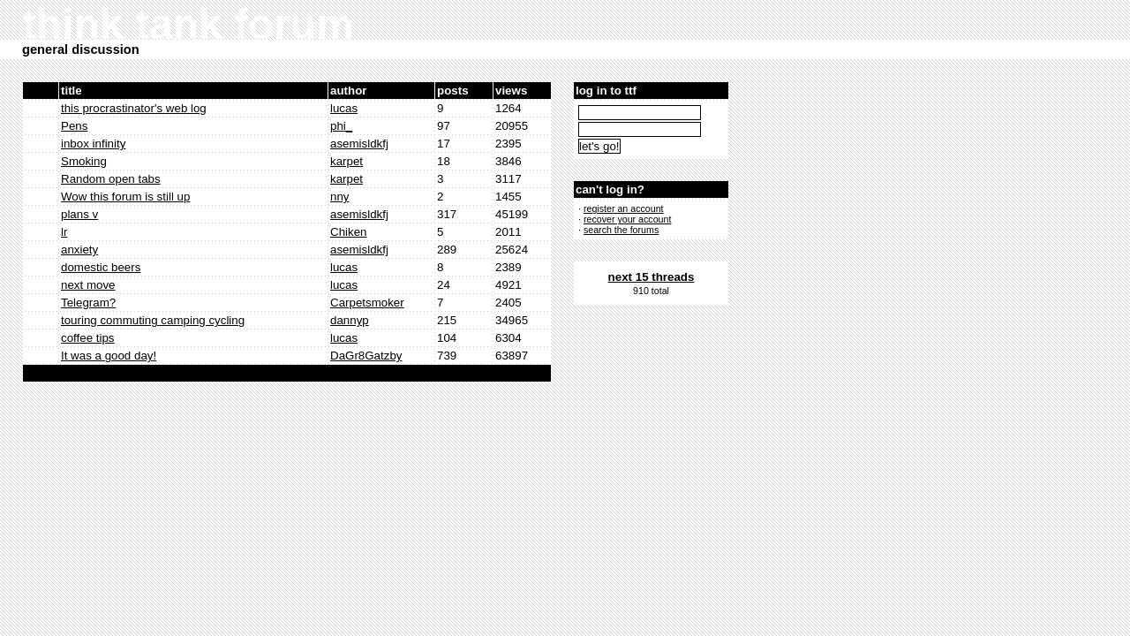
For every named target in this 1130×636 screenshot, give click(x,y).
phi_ (341, 125)
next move (88, 285)
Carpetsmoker (367, 302)
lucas (344, 108)
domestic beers (100, 267)
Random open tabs (111, 179)
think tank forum (188, 24)
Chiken (348, 231)
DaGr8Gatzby (366, 355)
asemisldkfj (359, 143)
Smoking (84, 161)
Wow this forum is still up (125, 196)
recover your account (628, 219)
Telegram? (88, 302)
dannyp (349, 320)
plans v (79, 214)
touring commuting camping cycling (153, 320)
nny (340, 196)
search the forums (621, 229)
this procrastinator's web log (134, 108)
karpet (346, 161)
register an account (624, 208)
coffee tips (88, 337)
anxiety (79, 249)
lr (64, 231)
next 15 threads (651, 277)
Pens (74, 125)
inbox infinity (93, 143)
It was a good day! (108, 355)
